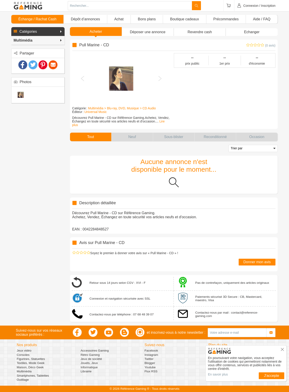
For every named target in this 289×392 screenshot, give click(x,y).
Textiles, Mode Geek (30, 363)
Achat (119, 19)
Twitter (149, 359)
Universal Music (95, 112)
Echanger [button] (252, 32)
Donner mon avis (257, 262)
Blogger (149, 363)
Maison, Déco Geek (30, 367)
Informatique (89, 367)
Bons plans (147, 19)
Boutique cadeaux (184, 19)
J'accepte (271, 376)
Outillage (23, 379)
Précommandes (226, 19)
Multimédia (24, 371)
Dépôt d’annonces (85, 19)
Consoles (23, 355)
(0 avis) (270, 45)
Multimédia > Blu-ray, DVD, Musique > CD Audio (122, 108)
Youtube (150, 367)
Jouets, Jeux (89, 363)
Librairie (86, 371)
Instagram (151, 355)
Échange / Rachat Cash (37, 19)
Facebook (151, 350)
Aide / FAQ (261, 19)
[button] (38, 31)
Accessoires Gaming (95, 350)
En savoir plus (218, 374)
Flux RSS (150, 371)
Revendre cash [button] (200, 32)
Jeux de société (91, 359)
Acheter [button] (96, 31)
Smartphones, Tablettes (33, 375)
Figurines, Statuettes (31, 359)
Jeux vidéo (24, 350)
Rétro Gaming (90, 355)
